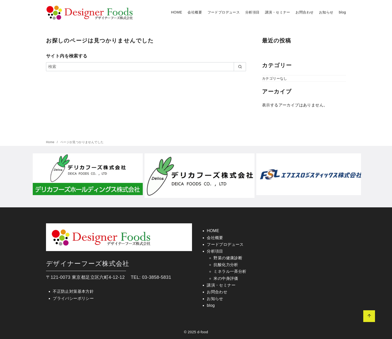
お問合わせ (305, 12)
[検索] (146, 66)
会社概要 (195, 12)
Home (50, 142)
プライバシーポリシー (73, 298)
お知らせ (326, 12)
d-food (202, 332)
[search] (240, 66)
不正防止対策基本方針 (73, 291)
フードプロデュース (224, 12)
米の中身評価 (226, 278)
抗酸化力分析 (226, 265)
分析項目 (252, 12)
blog (342, 12)
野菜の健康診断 (228, 258)
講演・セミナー (277, 12)
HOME (176, 12)
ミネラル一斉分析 (230, 271)
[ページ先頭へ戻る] (369, 316)
